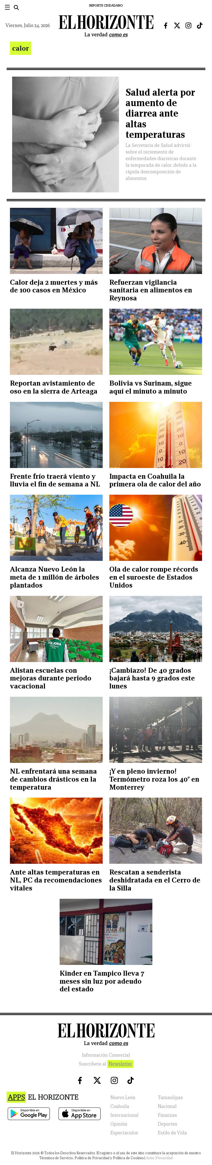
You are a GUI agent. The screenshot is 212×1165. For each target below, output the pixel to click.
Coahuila (119, 1106)
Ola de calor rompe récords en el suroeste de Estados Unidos (153, 577)
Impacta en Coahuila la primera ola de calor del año (155, 480)
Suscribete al (106, 1064)
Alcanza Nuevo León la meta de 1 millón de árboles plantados (54, 577)
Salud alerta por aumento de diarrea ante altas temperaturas (160, 114)
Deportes (167, 1124)
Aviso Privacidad (159, 1158)
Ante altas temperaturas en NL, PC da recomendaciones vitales (56, 880)
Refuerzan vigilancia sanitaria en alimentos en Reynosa (150, 290)
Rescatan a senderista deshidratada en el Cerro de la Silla (154, 880)
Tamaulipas (170, 1098)
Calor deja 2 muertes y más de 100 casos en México (54, 286)
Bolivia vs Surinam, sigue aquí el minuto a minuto (150, 387)
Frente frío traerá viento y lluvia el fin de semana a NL (55, 480)
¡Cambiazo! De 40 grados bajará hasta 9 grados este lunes (152, 678)
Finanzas (167, 1115)
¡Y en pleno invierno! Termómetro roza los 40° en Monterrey (154, 779)
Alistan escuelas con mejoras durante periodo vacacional (50, 678)
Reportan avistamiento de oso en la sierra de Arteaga (53, 387)
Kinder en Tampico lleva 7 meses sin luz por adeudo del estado (102, 981)
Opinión (118, 1124)
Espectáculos (124, 1133)
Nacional (167, 1106)
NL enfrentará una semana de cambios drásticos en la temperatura (53, 779)
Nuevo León (123, 1098)
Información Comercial (106, 1055)
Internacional (124, 1115)
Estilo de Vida (172, 1133)
